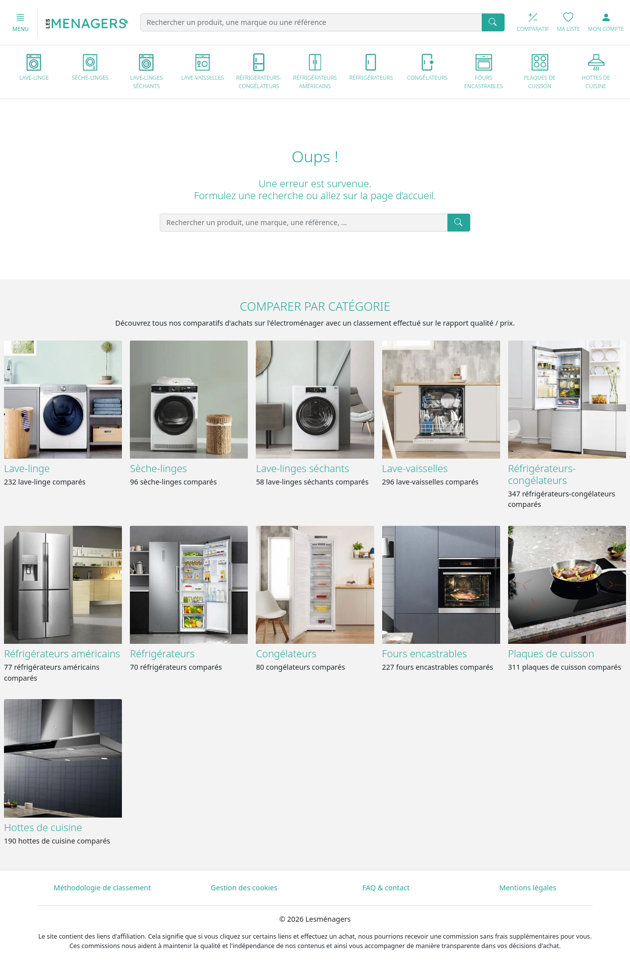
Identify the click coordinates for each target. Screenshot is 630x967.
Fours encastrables (424, 653)
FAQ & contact (386, 887)
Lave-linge (27, 468)
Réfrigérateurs (162, 653)
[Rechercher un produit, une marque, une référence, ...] (303, 223)
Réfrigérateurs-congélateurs (542, 474)
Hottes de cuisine (43, 827)
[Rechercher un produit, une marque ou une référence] (311, 22)
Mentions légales (527, 887)
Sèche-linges (158, 468)
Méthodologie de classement (102, 887)
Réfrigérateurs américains (62, 653)
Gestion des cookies (243, 887)
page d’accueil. (403, 195)
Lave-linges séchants (302, 468)
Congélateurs (286, 653)
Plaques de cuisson (551, 653)
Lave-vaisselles (415, 468)
